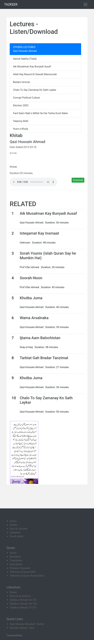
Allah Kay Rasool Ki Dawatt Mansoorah (35, 74)
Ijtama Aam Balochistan (40, 338)
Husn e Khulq (20, 128)
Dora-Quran (16, 564)
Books (13, 592)
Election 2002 (20, 105)
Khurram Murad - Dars (22, 627)
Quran (13, 521)
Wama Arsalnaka (34, 318)
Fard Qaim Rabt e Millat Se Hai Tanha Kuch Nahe (40, 113)
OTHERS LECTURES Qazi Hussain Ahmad (25, 49)
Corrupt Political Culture (26, 97)
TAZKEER (10, 4)
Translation (16, 560)
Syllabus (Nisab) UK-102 (23, 603)
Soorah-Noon (31, 278)
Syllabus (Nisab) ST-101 (23, 607)
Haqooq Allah (20, 121)
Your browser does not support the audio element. (33, 182)
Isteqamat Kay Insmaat (39, 233)
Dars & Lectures (18, 528)
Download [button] (78, 180)
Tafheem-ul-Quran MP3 (23, 571)
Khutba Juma (31, 298)
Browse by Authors (20, 596)
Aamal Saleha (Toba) (25, 58)
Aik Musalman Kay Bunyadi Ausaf (32, 66)
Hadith (13, 524)
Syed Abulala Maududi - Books (27, 624)
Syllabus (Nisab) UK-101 (23, 599)
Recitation (15, 556)
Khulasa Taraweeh (20, 568)
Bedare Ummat (21, 82)
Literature (15, 532)
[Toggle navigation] (85, 4)
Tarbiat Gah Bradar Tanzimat (44, 358)
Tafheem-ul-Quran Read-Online (27, 575)
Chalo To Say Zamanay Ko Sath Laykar (34, 89)
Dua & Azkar (17, 536)
